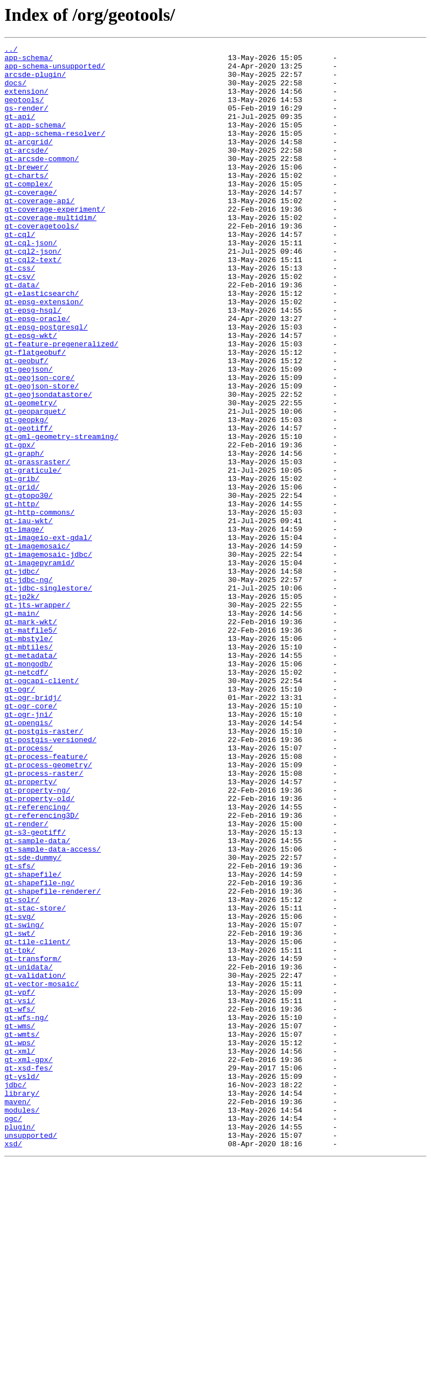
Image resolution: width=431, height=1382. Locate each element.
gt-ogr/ (19, 818)
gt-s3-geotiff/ (35, 990)
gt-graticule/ (32, 556)
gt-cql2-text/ (32, 303)
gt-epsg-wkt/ (30, 394)
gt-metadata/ (30, 778)
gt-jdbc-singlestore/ (48, 697)
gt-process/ (28, 889)
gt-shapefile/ (32, 1041)
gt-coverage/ (30, 222)
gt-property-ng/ (37, 940)
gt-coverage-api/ (39, 232)
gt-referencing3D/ (41, 970)
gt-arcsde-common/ (41, 182)
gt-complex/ (28, 212)
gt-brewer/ (26, 192)
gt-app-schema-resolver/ (54, 152)
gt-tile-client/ (37, 1121)
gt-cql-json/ (30, 283)
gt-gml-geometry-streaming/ (61, 515)
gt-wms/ (19, 1223)
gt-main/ (21, 727)
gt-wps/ (19, 1243)
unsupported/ (30, 1354)
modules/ (21, 1324)
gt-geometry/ (30, 475)
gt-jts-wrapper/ (37, 717)
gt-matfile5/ (30, 748)
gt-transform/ (32, 1142)
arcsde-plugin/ (35, 81)
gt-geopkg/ (26, 495)
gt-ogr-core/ (30, 839)
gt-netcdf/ (26, 798)
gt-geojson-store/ (41, 455)
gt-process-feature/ (46, 899)
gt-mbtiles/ (28, 768)
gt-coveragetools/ (41, 263)
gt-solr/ (21, 1071)
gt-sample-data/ (37, 1000)
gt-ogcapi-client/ (41, 808)
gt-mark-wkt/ (30, 738)
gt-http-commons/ (39, 606)
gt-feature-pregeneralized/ (61, 404)
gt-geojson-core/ (39, 445)
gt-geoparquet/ (35, 485)
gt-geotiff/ (28, 505)
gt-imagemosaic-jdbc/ (48, 657)
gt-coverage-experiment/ (54, 242)
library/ (21, 1303)
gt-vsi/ (19, 1192)
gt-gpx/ (19, 525)
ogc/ (13, 1334)
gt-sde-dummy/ (32, 1020)
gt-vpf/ (19, 1182)
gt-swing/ (24, 1101)
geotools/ (24, 111)
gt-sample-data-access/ (52, 1010)
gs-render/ (26, 121)
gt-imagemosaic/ (37, 647)
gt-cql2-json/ (32, 293)
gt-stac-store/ (35, 1081)
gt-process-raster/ (43, 919)
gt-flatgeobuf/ (35, 414)
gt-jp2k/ (21, 707)
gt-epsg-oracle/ (37, 374)
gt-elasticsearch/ (41, 343)
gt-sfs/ (19, 1031)
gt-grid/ (21, 576)
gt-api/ (19, 131)
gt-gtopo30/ (28, 586)
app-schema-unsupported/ (54, 71)
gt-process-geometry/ (48, 909)
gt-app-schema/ (35, 141)
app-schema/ (28, 61)
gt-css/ (19, 313)
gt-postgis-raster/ (43, 869)
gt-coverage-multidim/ (50, 253)
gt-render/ (26, 980)
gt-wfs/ (19, 1202)
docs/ (15, 91)
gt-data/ (21, 333)
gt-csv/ (19, 323)
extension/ (26, 101)
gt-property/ (30, 930)
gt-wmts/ (21, 1233)
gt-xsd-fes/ (28, 1273)
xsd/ (13, 1364)
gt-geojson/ (28, 434)
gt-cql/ (19, 273)
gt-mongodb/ (28, 788)
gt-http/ (21, 596)
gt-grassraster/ (37, 546)
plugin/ (19, 1344)
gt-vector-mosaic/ (41, 1172)
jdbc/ (15, 1293)
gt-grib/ (21, 566)
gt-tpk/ (19, 1132)
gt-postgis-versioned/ (50, 879)
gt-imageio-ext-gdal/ (48, 636)
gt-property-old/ (39, 950)
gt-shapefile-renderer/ (52, 1061)
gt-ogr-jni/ (28, 849)
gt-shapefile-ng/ (39, 1051)
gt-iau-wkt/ (28, 616)
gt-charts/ (26, 202)
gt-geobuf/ (26, 424)
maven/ (17, 1313)
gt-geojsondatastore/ (48, 465)
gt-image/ (24, 626)
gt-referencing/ (37, 960)
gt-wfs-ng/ (26, 1212)
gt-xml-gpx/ (28, 1263)
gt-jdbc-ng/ (28, 687)
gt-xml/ (19, 1253)
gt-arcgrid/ (28, 162)
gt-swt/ (19, 1111)
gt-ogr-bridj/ (32, 828)
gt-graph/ (24, 535)
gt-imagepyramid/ (39, 667)
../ (10, 50)
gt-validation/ (35, 1162)
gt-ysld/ (21, 1283)
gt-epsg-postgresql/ (46, 384)
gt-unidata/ (28, 1152)
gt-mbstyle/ (28, 758)
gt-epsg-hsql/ (32, 364)
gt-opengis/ (28, 859)
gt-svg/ (19, 1091)
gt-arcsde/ (26, 172)
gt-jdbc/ (21, 677)
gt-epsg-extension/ (43, 354)
